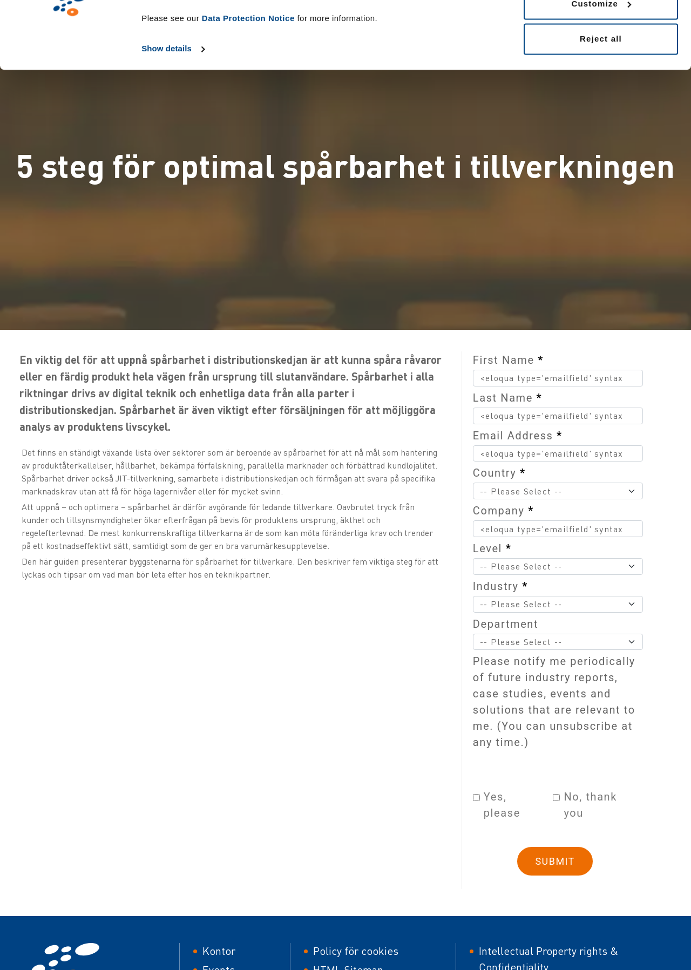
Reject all (601, 99)
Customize (601, 64)
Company (503, 510)
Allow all (600, 28)
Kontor (218, 951)
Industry (500, 586)
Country (499, 472)
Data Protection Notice (248, 78)
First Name (508, 360)
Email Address (518, 435)
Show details (166, 108)
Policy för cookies (355, 951)
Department (505, 624)
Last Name (507, 397)
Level (492, 548)
